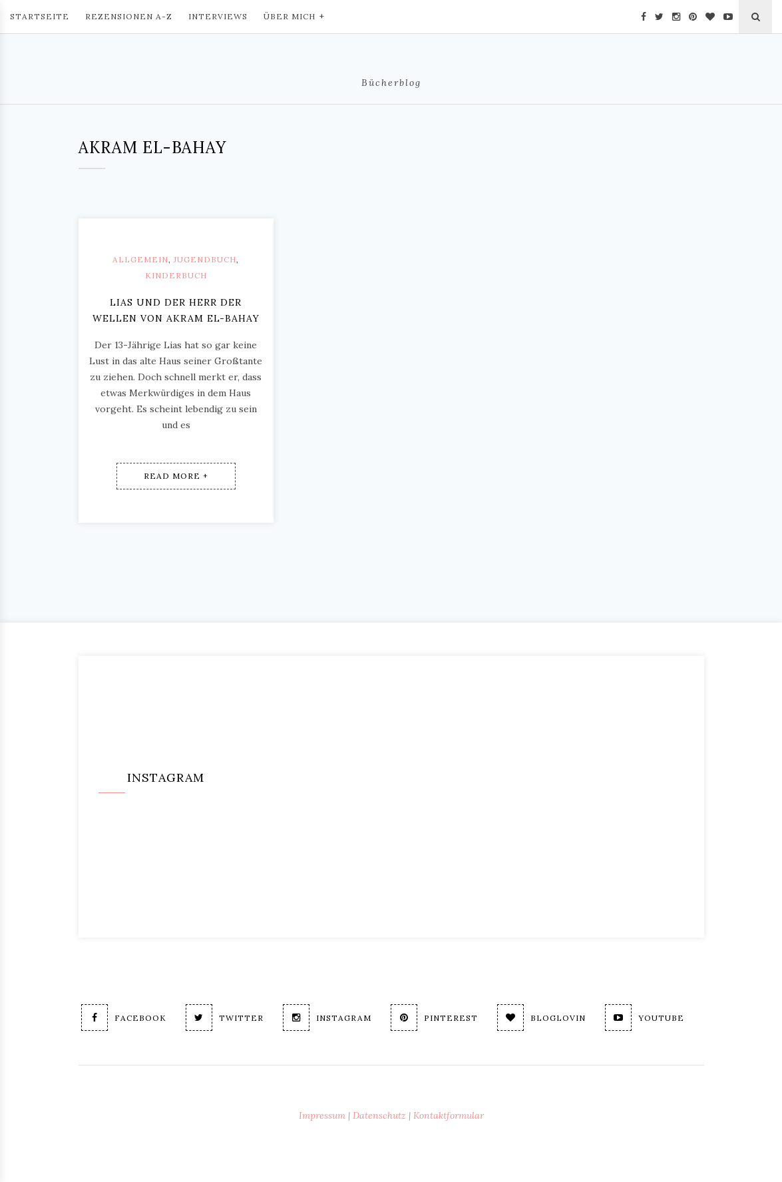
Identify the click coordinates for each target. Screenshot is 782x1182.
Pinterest (434, 1017)
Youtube (644, 1017)
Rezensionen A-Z (128, 16)
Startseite (39, 16)
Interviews (218, 16)
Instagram (327, 1017)
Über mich (294, 15)
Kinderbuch (176, 275)
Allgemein (140, 259)
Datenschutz (379, 1115)
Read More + (176, 476)
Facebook (123, 1017)
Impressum (322, 1115)
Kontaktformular (448, 1115)
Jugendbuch (205, 259)
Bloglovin (541, 1017)
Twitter (225, 1017)
